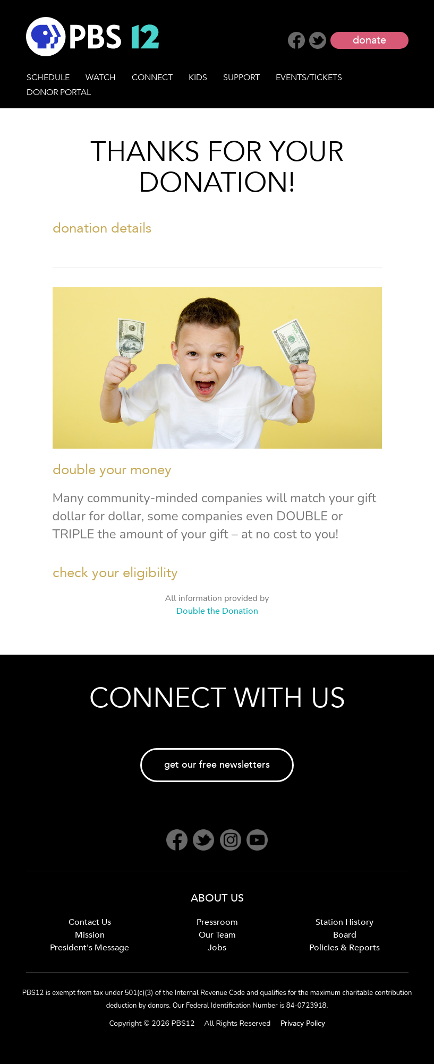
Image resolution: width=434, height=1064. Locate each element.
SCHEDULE (48, 77)
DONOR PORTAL (59, 92)
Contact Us (90, 922)
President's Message (89, 948)
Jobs (217, 948)
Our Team (217, 935)
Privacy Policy (302, 1023)
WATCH (101, 77)
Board (344, 935)
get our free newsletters (217, 764)
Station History (344, 922)
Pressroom (217, 922)
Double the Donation (217, 611)
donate (369, 40)
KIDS (198, 77)
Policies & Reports (344, 948)
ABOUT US (217, 898)
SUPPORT (241, 77)
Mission (90, 935)
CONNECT (152, 77)
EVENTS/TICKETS (309, 77)
